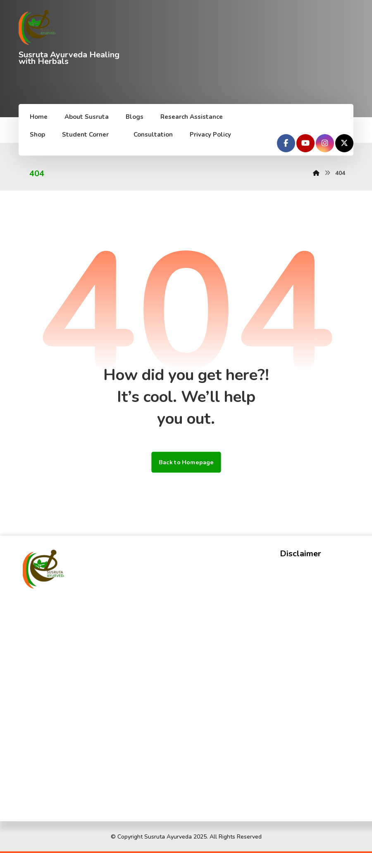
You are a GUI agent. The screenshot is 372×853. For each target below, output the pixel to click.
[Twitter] (344, 143)
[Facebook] (286, 143)
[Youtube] (305, 143)
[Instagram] (325, 143)
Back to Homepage (186, 462)
